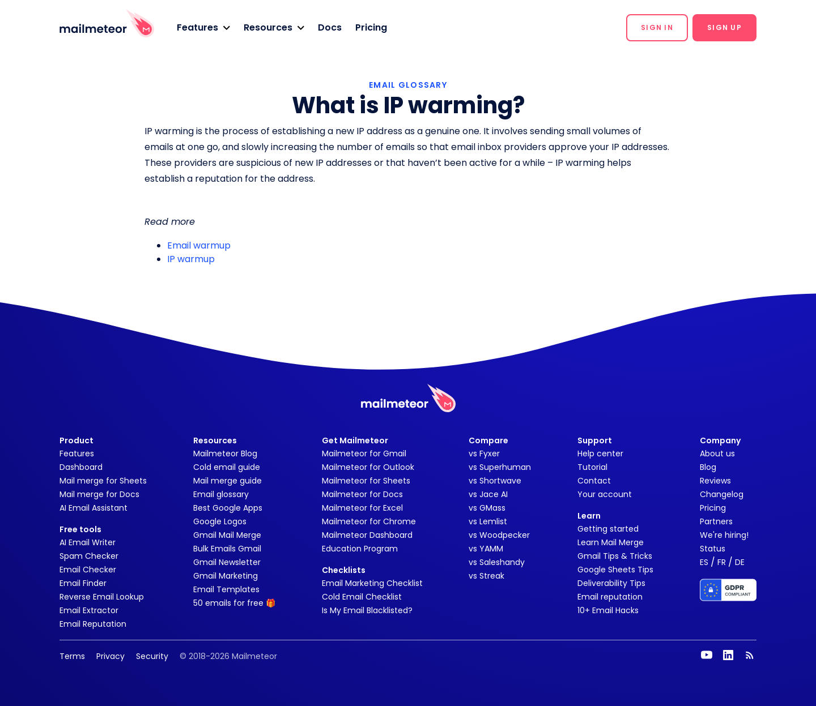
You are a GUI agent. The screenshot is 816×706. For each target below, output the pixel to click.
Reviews (715, 480)
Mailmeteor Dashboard (367, 535)
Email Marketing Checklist (372, 583)
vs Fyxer (484, 453)
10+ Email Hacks (608, 610)
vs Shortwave (495, 480)
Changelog (721, 494)
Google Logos (219, 521)
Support (594, 440)
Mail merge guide (227, 480)
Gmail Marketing (225, 575)
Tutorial (592, 467)
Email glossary (221, 494)
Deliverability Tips (611, 583)
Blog (708, 467)
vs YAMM (486, 548)
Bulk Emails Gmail (227, 548)
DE (740, 562)
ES (704, 562)
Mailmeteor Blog (225, 453)
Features (77, 453)
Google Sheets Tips (615, 569)
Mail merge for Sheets (103, 480)
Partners (716, 521)
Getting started (608, 528)
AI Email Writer (88, 542)
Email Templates (226, 589)
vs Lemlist (488, 521)
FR (721, 562)
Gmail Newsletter (227, 562)
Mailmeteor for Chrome (369, 521)
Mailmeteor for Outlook (368, 467)
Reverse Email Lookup (102, 596)
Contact (594, 480)
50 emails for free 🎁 (234, 603)
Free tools (80, 529)
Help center (600, 453)
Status (712, 548)
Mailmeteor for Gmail (364, 453)
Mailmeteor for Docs (362, 494)
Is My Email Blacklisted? (367, 610)
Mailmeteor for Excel (362, 508)
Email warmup (199, 245)
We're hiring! (724, 535)
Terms (72, 656)
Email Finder (83, 583)
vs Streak (486, 575)
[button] (203, 28)
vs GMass (487, 508)
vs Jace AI (488, 494)
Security (152, 656)
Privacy (110, 656)
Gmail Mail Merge (227, 535)
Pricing (371, 27)
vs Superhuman (500, 467)
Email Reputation (93, 624)
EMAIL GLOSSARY (408, 85)
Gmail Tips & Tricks (614, 556)
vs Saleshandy (497, 562)
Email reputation (610, 596)
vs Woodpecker (499, 535)
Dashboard (81, 467)
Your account (604, 494)
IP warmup (191, 259)
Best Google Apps (227, 508)
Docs (330, 27)
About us (717, 453)
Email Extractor (89, 610)
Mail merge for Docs (99, 494)
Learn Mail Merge (610, 542)
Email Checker (88, 569)
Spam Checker (89, 556)
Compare (488, 440)
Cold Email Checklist (362, 596)
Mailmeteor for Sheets (366, 480)
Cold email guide (226, 467)
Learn (589, 515)
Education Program (360, 548)
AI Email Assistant (94, 508)
